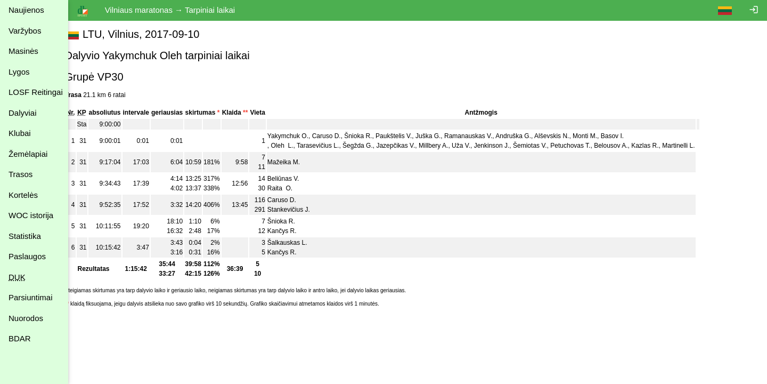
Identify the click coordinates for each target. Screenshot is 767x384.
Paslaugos (27, 256)
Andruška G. (525, 136)
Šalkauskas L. (299, 242)
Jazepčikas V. (407, 145)
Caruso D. (338, 136)
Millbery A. (445, 145)
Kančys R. (293, 231)
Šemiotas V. (542, 145)
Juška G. (440, 136)
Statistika (25, 236)
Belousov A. (623, 145)
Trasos (20, 174)
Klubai (20, 133)
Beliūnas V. (295, 178)
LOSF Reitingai (36, 92)
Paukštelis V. (406, 136)
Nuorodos (26, 318)
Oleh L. (294, 145)
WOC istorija (31, 215)
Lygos (19, 71)
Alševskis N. (563, 136)
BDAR (20, 338)
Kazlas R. (657, 145)
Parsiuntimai (31, 297)
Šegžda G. (370, 145)
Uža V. (473, 145)
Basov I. (624, 136)
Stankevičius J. (300, 209)
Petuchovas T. (582, 145)
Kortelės (23, 194)
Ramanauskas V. (480, 136)
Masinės (23, 50)
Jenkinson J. (503, 145)
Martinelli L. (690, 145)
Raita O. (291, 188)
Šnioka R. (370, 136)
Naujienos (26, 9)
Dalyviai (23, 112)
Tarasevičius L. (330, 145)
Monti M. (597, 136)
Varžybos (25, 30)
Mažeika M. (295, 162)
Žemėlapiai (28, 153)
